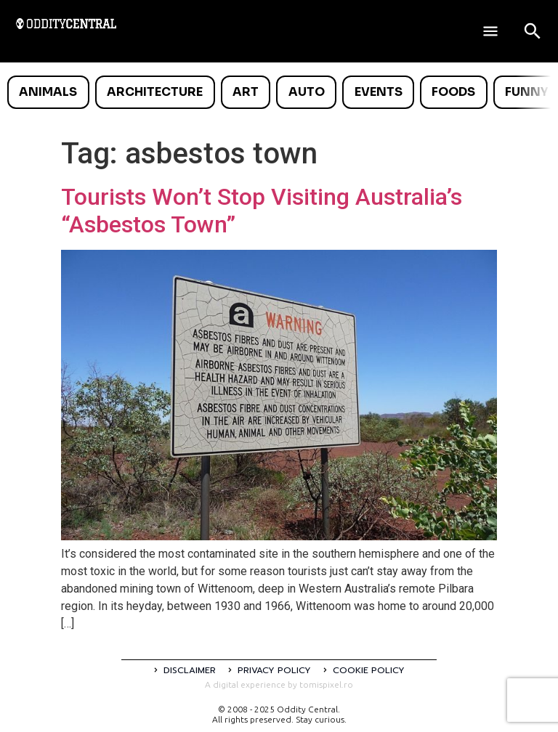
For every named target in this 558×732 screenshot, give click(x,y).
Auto (306, 91)
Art (245, 91)
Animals (48, 91)
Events (379, 91)
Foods (453, 91)
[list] (279, 92)
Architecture (155, 91)
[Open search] (532, 31)
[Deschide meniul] (490, 31)
